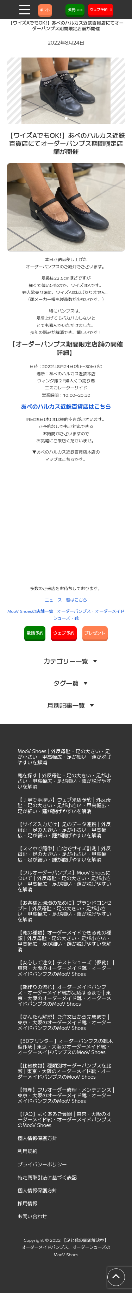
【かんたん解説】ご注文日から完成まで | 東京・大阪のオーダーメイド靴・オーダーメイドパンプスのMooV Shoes (64, 1022)
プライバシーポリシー (42, 1164)
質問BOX (75, 9)
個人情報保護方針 (37, 1137)
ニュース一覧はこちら (66, 600)
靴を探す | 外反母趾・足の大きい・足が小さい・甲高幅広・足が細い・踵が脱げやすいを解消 (64, 781)
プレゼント (95, 633)
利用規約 (27, 1150)
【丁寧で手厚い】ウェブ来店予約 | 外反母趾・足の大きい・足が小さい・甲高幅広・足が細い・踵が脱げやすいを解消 (64, 805)
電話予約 (34, 633)
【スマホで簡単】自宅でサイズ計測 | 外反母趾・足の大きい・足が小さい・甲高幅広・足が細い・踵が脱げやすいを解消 (64, 854)
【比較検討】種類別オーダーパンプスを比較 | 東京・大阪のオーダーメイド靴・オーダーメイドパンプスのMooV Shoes (64, 1071)
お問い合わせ (32, 1216)
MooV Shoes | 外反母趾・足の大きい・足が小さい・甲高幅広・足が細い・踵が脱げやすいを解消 (64, 757)
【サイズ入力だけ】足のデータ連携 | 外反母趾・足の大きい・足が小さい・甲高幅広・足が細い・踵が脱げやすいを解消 (64, 829)
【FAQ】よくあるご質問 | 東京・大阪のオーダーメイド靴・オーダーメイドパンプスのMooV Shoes (64, 1119)
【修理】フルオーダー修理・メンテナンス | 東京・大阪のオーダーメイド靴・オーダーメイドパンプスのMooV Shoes (66, 1095)
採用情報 (27, 1203)
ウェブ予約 (63, 633)
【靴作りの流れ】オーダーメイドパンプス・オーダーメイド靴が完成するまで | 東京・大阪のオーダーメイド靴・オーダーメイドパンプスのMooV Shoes (64, 995)
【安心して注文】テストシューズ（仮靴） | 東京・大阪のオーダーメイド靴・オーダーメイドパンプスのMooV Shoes (66, 968)
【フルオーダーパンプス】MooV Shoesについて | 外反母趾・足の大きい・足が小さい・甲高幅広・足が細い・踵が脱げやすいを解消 (64, 881)
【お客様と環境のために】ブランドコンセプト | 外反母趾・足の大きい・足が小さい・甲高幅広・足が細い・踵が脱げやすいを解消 (64, 911)
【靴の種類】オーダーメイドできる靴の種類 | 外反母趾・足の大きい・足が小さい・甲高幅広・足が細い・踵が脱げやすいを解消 (64, 941)
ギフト (45, 9)
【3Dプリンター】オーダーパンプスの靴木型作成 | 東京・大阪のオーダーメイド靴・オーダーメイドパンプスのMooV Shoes (65, 1046)
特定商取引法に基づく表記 (47, 1177)
